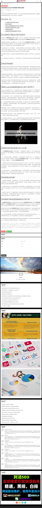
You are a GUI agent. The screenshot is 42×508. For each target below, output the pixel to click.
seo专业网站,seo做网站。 (6, 305)
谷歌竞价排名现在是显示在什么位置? (12, 27)
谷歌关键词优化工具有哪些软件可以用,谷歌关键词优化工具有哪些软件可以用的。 (16, 296)
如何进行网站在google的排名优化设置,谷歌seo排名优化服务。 (13, 303)
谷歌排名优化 (6, 3)
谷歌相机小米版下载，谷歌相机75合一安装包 (10, 422)
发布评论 (9, 231)
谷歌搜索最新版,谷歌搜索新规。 (7, 416)
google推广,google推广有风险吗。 (8, 404)
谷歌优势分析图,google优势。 (7, 292)
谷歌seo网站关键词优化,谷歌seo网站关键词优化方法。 (12, 298)
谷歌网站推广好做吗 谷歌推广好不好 (8, 418)
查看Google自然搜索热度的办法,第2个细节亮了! (14, 25)
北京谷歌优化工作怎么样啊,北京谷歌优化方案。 (10, 300)
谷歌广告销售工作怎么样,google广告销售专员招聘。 (11, 412)
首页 (2, 3)
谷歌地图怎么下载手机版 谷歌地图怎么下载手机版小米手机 (12, 410)
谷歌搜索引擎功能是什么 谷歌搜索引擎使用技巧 (10, 406)
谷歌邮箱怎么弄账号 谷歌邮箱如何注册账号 (9, 414)
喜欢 (3, 231)
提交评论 (3, 255)
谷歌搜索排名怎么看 (4, 5)
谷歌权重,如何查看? (9, 29)
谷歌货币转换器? (8, 24)
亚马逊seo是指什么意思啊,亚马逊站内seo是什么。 (11, 408)
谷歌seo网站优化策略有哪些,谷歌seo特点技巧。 (10, 301)
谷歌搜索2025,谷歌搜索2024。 (7, 294)
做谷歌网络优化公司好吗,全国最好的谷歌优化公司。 (11, 288)
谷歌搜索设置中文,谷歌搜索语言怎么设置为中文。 (11, 290)
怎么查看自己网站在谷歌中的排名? (12, 22)
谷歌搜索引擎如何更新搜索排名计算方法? (13, 31)
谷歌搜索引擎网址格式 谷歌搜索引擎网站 (9, 420)
